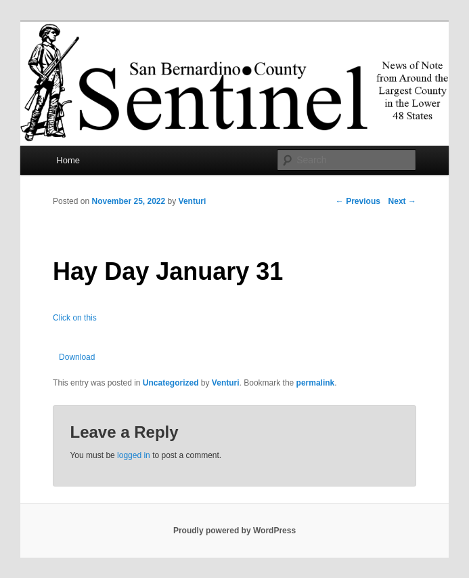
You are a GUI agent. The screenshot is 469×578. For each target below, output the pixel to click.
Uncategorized (171, 383)
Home (68, 160)
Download (77, 357)
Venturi (192, 201)
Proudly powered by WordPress (234, 530)
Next (402, 201)
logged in (133, 455)
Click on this (75, 318)
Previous (358, 201)
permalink (315, 383)
